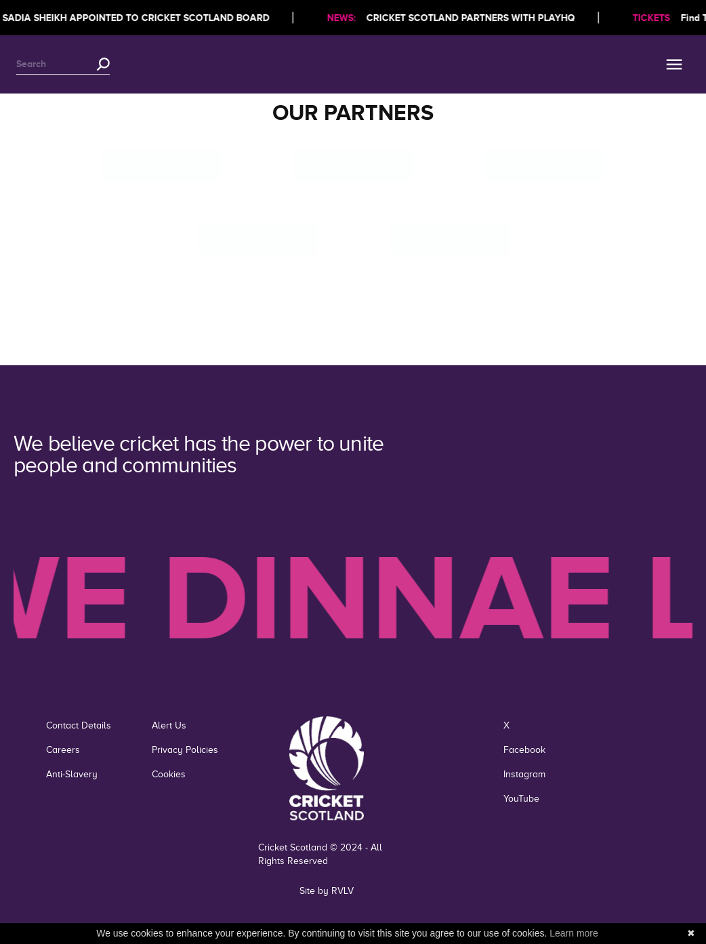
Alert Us (169, 725)
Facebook (524, 750)
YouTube (521, 799)
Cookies (169, 774)
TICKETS (654, 17)
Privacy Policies (185, 750)
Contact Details (78, 725)
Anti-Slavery (72, 774)
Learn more (573, 933)
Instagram (524, 774)
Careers (63, 750)
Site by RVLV (326, 891)
